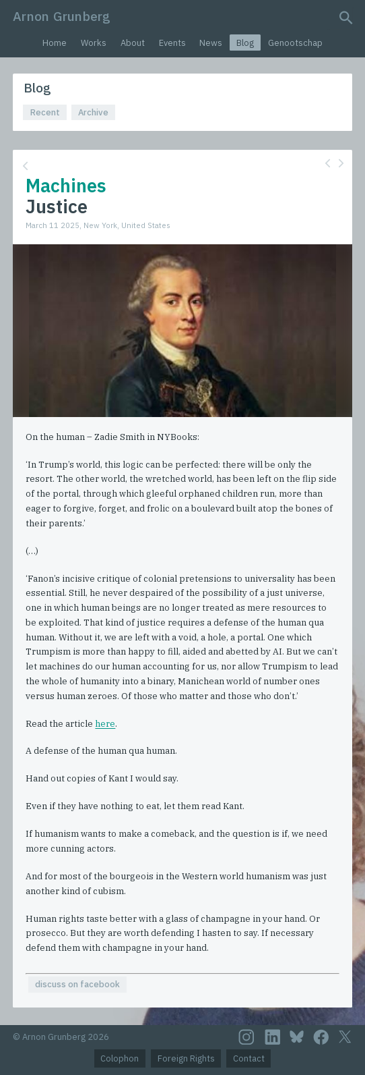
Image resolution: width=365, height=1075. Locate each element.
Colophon (119, 1058)
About (133, 43)
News (210, 43)
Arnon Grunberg (61, 15)
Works (93, 43)
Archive (93, 112)
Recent (45, 112)
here (105, 723)
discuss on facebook (77, 984)
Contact (249, 1058)
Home (54, 43)
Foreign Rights (186, 1058)
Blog (245, 43)
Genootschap (295, 43)
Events (172, 43)
